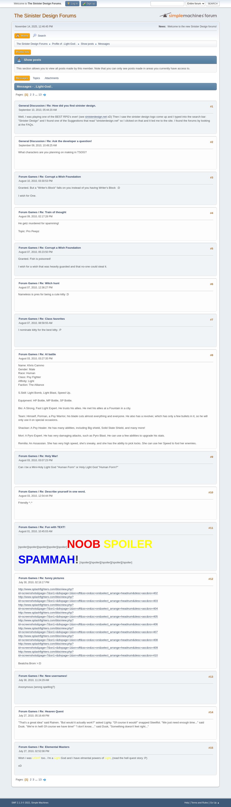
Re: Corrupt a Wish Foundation (60, 176)
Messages (22, 78)
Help (186, 802)
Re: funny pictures (52, 578)
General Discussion (32, 105)
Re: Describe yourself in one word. (63, 491)
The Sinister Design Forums (45, 15)
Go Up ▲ (215, 802)
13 (40, 94)
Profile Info (22, 52)
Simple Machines (39, 802)
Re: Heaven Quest (52, 711)
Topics (36, 78)
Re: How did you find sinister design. (71, 105)
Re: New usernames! (53, 675)
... (36, 94)
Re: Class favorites (52, 318)
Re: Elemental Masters (54, 746)
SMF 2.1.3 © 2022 (20, 802)
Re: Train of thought (53, 212)
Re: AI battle (48, 354)
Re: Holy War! (49, 456)
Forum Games (28, 176)
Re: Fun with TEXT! (52, 527)
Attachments (52, 78)
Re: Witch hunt (49, 283)
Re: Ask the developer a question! (69, 141)
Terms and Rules (199, 802)
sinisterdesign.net (96, 116)
